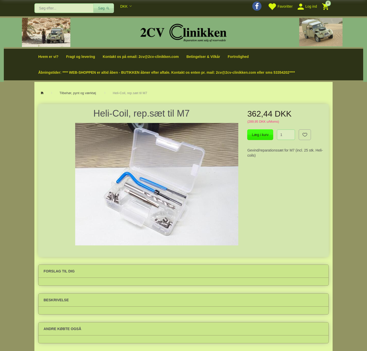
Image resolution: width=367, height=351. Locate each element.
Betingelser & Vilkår (203, 57)
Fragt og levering (80, 57)
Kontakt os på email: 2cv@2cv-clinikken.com (141, 57)
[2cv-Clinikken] (183, 32)
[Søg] (104, 8)
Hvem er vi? (48, 57)
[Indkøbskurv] (326, 6)
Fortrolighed (238, 57)
